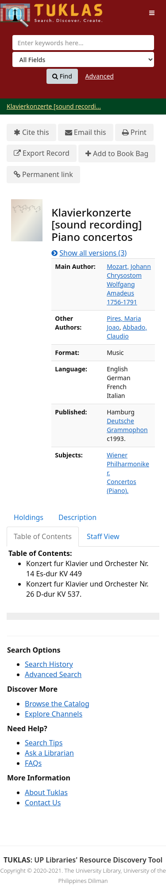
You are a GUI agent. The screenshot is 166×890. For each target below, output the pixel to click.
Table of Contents (43, 536)
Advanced (99, 76)
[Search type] (83, 59)
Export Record (41, 153)
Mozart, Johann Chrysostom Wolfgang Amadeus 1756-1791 (129, 284)
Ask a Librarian (49, 753)
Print (134, 132)
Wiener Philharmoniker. (128, 464)
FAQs (33, 763)
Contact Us (43, 802)
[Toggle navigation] (152, 13)
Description (77, 517)
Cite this (31, 132)
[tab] (29, 518)
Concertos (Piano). (121, 486)
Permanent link (43, 174)
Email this (85, 132)
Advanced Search (53, 674)
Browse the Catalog (57, 704)
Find (62, 76)
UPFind (22, 11)
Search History (49, 664)
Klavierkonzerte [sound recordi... (54, 106)
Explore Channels (53, 714)
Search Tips (43, 743)
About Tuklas (46, 792)
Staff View (103, 536)
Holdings (28, 517)
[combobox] (83, 42)
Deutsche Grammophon (127, 425)
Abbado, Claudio (127, 331)
